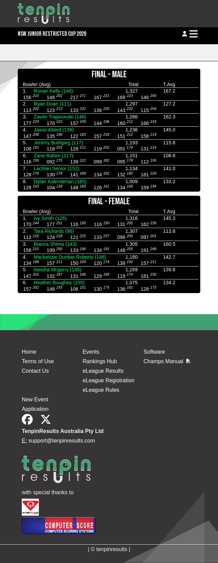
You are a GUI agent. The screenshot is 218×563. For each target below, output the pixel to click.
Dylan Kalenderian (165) (60, 181)
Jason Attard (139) (54, 129)
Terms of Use (38, 361)
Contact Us (35, 371)
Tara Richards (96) (54, 231)
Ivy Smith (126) (50, 218)
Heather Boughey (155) (59, 282)
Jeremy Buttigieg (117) (58, 142)
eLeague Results (103, 371)
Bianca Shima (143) (55, 244)
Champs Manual (166, 361)
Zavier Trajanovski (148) (60, 116)
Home (29, 352)
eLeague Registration (109, 380)
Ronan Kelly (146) (53, 91)
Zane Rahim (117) (53, 155)
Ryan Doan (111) (52, 104)
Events (91, 352)
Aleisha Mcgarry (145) (57, 269)
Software (154, 352)
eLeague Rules (101, 390)
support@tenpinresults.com (62, 441)
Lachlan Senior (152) (56, 168)
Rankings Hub (100, 361)
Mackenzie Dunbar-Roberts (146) (70, 257)
